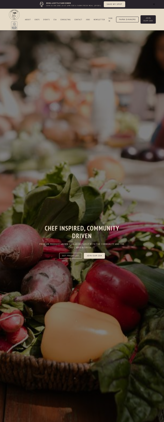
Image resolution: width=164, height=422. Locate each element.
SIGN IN (110, 19)
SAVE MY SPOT (114, 4)
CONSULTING (65, 19)
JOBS (88, 19)
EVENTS (46, 19)
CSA (55, 19)
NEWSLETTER (99, 19)
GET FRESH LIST (70, 256)
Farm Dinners (127, 19)
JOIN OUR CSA (94, 256)
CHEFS (37, 19)
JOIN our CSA (148, 19)
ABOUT (28, 19)
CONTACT (78, 19)
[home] (15, 19)
